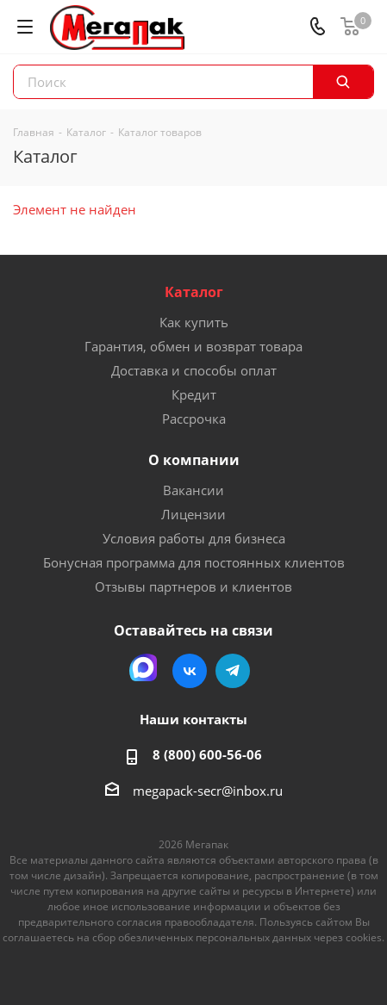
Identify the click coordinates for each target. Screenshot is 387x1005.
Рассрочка (194, 418)
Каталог (194, 291)
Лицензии (193, 514)
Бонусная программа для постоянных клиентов (194, 562)
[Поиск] (343, 81)
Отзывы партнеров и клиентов (193, 586)
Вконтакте (189, 671)
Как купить (193, 322)
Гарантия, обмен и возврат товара (193, 346)
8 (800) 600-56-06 (207, 754)
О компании (194, 459)
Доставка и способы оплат (194, 370)
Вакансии (193, 490)
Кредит (194, 394)
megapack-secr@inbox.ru (208, 790)
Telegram (232, 671)
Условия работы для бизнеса (194, 538)
